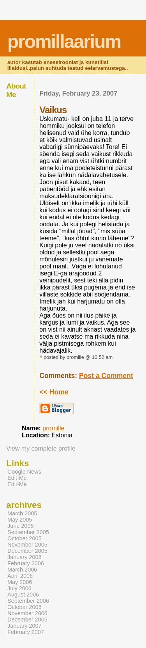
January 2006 (24, 557)
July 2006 (19, 588)
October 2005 (24, 538)
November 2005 (27, 544)
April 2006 (20, 576)
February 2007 (25, 632)
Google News (24, 472)
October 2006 (24, 607)
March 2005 (22, 513)
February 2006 (25, 563)
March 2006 (22, 569)
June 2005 (20, 526)
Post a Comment (106, 376)
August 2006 (23, 594)
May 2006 (19, 582)
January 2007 (24, 626)
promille (53, 428)
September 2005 (28, 532)
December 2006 (27, 619)
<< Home (53, 392)
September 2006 (28, 601)
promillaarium (64, 41)
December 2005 (27, 551)
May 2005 (19, 520)
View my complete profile (41, 448)
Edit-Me (17, 478)
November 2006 (27, 613)
